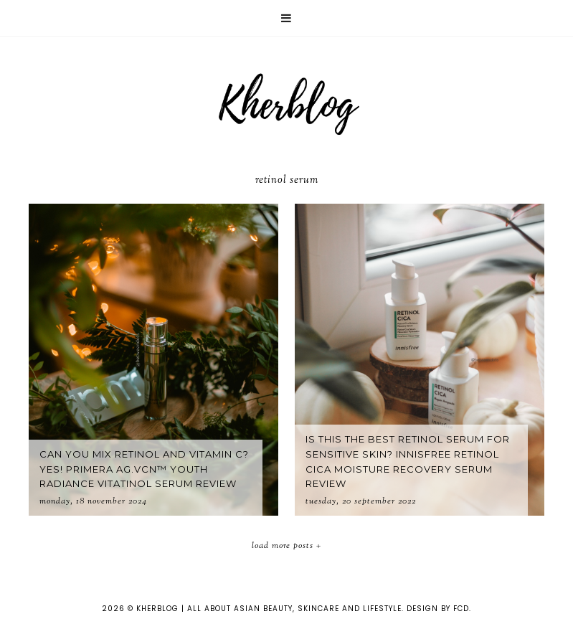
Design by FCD (438, 608)
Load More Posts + (286, 545)
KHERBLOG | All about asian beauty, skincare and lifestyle (269, 608)
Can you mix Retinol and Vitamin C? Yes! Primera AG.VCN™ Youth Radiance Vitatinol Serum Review (144, 469)
